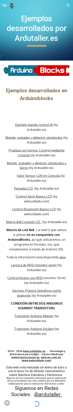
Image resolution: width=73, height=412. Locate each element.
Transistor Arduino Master (34, 316)
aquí (62, 257)
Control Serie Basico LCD (34, 196)
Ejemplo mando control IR (34, 125)
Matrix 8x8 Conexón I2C (23, 222)
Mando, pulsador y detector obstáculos (33, 137)
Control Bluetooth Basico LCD (34, 209)
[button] (4, 5)
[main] (36, 30)
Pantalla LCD (23, 188)
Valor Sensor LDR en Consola (38, 176)
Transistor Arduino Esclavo (34, 329)
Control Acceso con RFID (25, 278)
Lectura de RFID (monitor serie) (34, 265)
